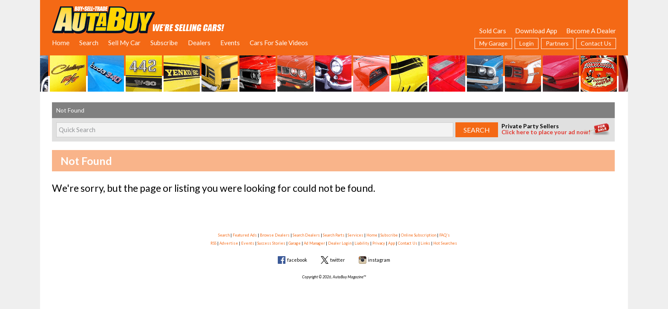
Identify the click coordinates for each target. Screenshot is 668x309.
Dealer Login (339, 243)
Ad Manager (314, 243)
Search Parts (334, 235)
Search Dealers (306, 235)
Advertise (228, 243)
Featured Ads (245, 235)
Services (355, 235)
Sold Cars (492, 31)
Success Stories (271, 243)
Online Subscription (418, 235)
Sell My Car (124, 42)
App (391, 243)
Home (60, 42)
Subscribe (164, 42)
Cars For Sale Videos (279, 42)
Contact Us (596, 43)
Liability (361, 243)
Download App (536, 31)
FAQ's (444, 235)
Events (230, 42)
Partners (557, 43)
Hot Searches (445, 243)
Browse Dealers (275, 235)
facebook (297, 260)
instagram (379, 260)
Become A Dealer (591, 31)
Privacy (378, 243)
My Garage (493, 43)
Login (526, 43)
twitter (337, 260)
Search (88, 42)
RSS (213, 243)
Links (425, 243)
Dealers (199, 42)
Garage (294, 243)
